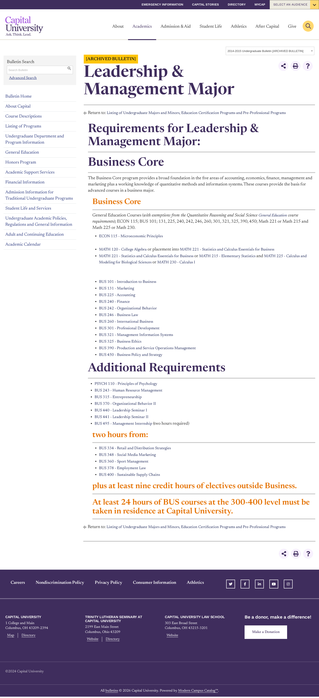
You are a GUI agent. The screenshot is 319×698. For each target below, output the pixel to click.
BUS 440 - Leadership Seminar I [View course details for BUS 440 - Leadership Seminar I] (124, 410)
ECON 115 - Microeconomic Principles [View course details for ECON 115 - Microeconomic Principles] (134, 236)
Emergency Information (162, 4)
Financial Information (25, 182)
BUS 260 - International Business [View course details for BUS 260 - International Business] (129, 321)
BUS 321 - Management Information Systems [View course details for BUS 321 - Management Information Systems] (140, 335)
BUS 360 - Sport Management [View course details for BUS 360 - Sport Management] (126, 461)
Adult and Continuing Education (34, 234)
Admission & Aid (176, 26)
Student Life (211, 26)
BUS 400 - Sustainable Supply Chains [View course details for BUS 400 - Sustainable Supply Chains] (133, 474)
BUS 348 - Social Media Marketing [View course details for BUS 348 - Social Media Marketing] (130, 455)
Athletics (239, 26)
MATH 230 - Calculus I (208, 262)
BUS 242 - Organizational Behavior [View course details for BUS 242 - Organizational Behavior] (131, 308)
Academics (142, 26)
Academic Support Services (29, 172)
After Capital (267, 26)
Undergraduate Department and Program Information (34, 139)
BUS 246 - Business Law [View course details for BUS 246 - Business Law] (121, 315)
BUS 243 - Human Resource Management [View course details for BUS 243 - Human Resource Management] (133, 390)
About (118, 26)
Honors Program (20, 162)
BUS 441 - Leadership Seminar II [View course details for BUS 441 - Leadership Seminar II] (125, 417)
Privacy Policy (103, 582)
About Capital (18, 106)
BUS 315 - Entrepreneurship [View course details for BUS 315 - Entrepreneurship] (121, 397)
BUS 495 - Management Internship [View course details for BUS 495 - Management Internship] (127, 423)
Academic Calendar (23, 244)
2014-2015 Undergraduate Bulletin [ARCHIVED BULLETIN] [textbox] (265, 51)
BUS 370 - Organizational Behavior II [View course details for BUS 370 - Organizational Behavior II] (128, 403)
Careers (12, 582)
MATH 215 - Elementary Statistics (241, 256)
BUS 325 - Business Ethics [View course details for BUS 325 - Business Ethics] (122, 341)
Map (9, 636)
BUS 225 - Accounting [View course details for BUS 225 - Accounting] (119, 295)
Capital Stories (205, 4)
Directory (237, 4)
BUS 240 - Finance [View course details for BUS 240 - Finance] (116, 301)
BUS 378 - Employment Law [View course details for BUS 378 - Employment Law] (125, 468)
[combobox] (270, 51)
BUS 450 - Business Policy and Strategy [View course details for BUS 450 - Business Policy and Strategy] (134, 355)
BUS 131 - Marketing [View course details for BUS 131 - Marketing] (118, 288)
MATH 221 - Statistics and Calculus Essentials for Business (238, 249)
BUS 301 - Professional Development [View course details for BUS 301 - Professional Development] (133, 328)
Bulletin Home (18, 96)
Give (292, 26)
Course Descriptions (23, 116)
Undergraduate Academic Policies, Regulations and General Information (38, 221)
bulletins (111, 692)
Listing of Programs (23, 126)
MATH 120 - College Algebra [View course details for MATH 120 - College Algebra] (126, 249)
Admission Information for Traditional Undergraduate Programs (39, 195)
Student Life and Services (28, 208)
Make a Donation (268, 633)
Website (92, 640)
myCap (260, 4)
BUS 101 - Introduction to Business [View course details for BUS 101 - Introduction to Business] (130, 282)
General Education (22, 152)
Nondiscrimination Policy (54, 582)
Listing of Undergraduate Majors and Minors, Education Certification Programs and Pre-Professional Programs (207, 113)
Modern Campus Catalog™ (198, 692)
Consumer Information (149, 582)
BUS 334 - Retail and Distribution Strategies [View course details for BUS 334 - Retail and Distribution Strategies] (139, 448)
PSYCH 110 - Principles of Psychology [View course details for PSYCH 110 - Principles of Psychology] (130, 384)
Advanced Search (23, 78)
